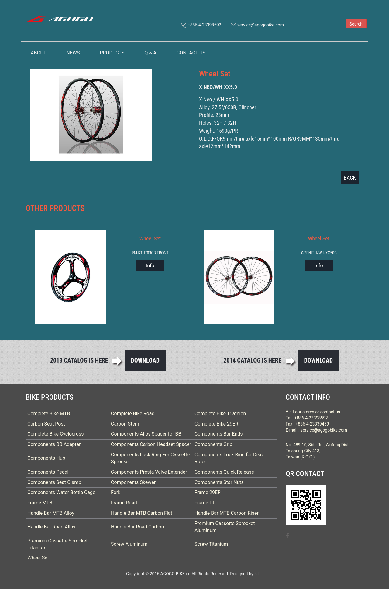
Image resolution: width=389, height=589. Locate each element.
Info (150, 265)
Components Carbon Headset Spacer (151, 444)
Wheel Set (38, 558)
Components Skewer (133, 482)
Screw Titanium (211, 544)
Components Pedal (47, 472)
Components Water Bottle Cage (61, 492)
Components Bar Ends (218, 434)
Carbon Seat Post (46, 424)
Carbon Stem (125, 424)
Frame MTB (39, 503)
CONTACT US (191, 53)
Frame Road (124, 503)
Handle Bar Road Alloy (51, 527)
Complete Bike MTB (48, 413)
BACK (350, 177)
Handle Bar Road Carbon (137, 527)
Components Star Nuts (219, 482)
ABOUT (38, 53)
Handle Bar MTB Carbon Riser (226, 513)
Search (356, 24)
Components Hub (46, 458)
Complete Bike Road (133, 413)
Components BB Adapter (54, 444)
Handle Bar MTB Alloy (50, 513)
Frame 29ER (207, 492)
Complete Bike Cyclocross (55, 434)
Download (145, 360)
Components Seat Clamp (54, 482)
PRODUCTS (112, 53)
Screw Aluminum (129, 544)
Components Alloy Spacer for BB (146, 434)
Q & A (150, 53)
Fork (115, 492)
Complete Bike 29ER (216, 424)
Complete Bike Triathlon (220, 413)
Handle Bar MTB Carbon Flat (141, 513)
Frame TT (204, 503)
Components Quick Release (224, 472)
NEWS (73, 53)
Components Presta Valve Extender (149, 472)
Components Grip (213, 444)
